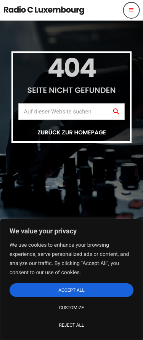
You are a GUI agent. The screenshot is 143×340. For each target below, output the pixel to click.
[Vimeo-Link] (43, 10)
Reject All (71, 325)
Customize (71, 307)
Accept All (71, 290)
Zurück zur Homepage (71, 133)
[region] (71, 279)
